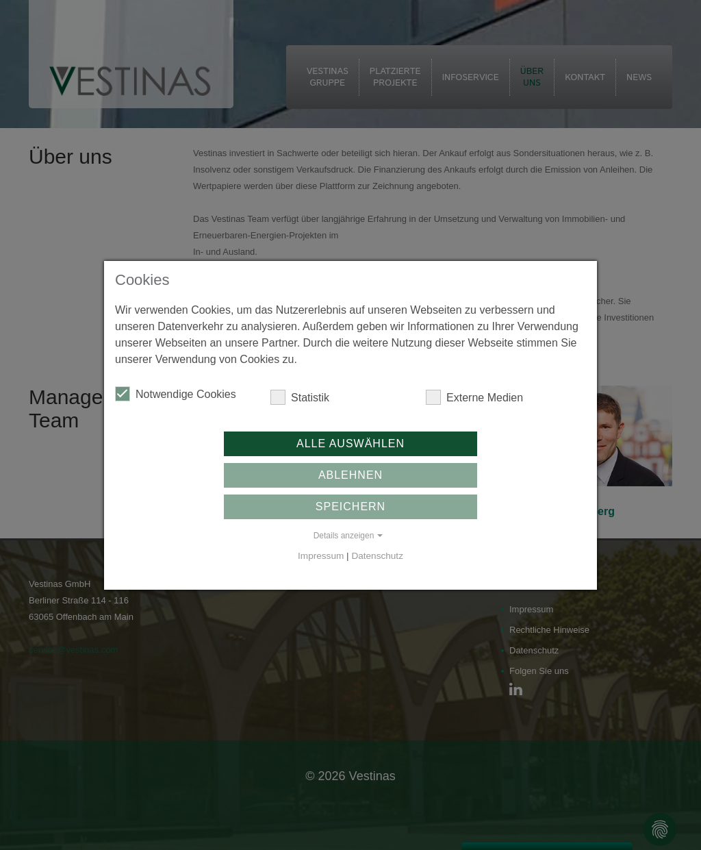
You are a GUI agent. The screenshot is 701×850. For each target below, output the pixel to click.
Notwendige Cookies (175, 393)
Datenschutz (377, 556)
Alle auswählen (350, 443)
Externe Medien (474, 397)
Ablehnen (350, 475)
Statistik (299, 397)
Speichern (350, 506)
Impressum (321, 556)
